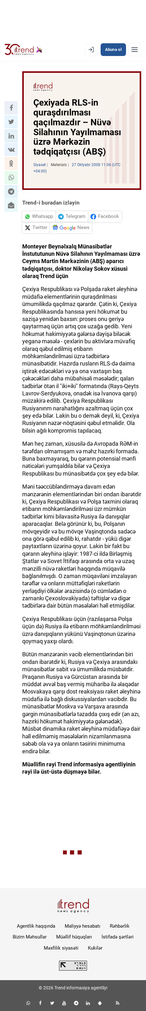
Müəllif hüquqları (74, 937)
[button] (11, 108)
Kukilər (95, 948)
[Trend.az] (24, 49)
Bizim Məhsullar (30, 937)
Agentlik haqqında (36, 926)
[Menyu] (134, 49)
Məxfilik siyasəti (61, 948)
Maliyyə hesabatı (82, 926)
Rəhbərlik (119, 926)
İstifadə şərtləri (118, 937)
